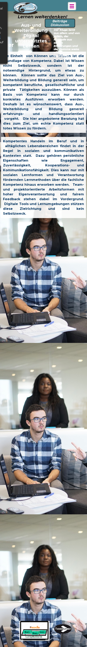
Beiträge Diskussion (60, 23)
